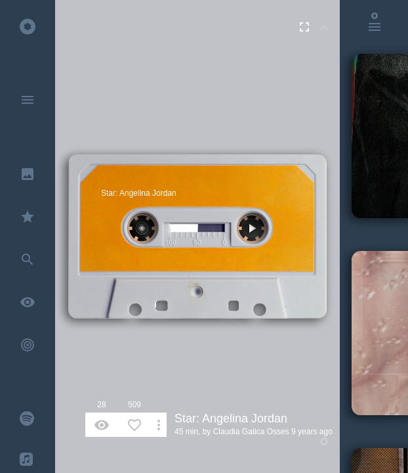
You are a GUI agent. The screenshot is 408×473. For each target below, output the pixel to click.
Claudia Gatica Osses (251, 431)
